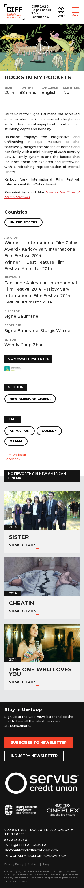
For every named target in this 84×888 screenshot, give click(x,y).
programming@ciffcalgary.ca (35, 856)
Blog (46, 864)
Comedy (49, 431)
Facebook (12, 459)
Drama (16, 441)
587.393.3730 (15, 840)
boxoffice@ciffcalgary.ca (31, 850)
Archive (33, 864)
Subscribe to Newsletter (39, 742)
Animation (20, 431)
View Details (23, 545)
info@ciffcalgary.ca (25, 845)
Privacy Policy (14, 864)
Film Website (15, 455)
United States (23, 222)
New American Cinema (30, 399)
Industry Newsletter (34, 756)
